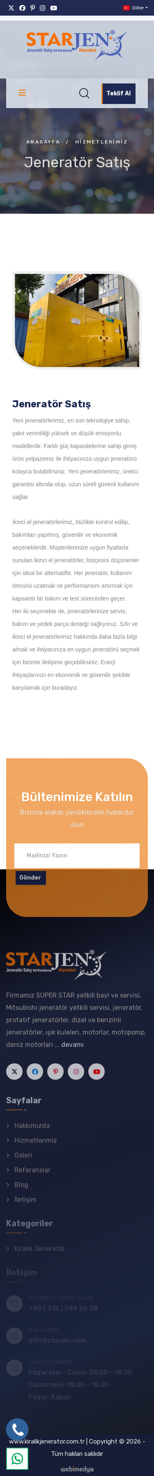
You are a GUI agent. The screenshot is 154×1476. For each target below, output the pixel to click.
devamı (72, 1049)
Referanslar (32, 1174)
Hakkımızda (32, 1130)
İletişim (25, 1204)
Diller (133, 8)
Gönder (30, 881)
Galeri (23, 1160)
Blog (21, 1189)
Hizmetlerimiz (35, 1145)
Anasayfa (43, 142)
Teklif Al (118, 93)
